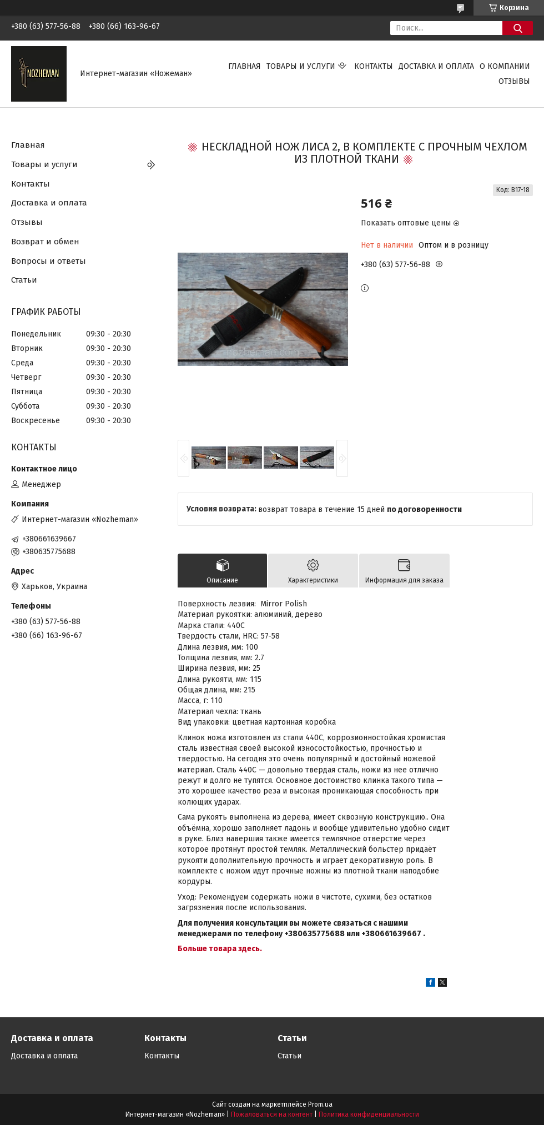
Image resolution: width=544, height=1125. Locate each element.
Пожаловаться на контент (272, 1114)
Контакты (373, 66)
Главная (244, 66)
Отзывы (514, 81)
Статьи (24, 280)
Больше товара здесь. (220, 948)
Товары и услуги (300, 66)
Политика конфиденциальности (369, 1114)
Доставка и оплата (436, 66)
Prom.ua (320, 1104)
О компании (505, 66)
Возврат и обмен (45, 242)
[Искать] (517, 28)
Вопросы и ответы (48, 261)
